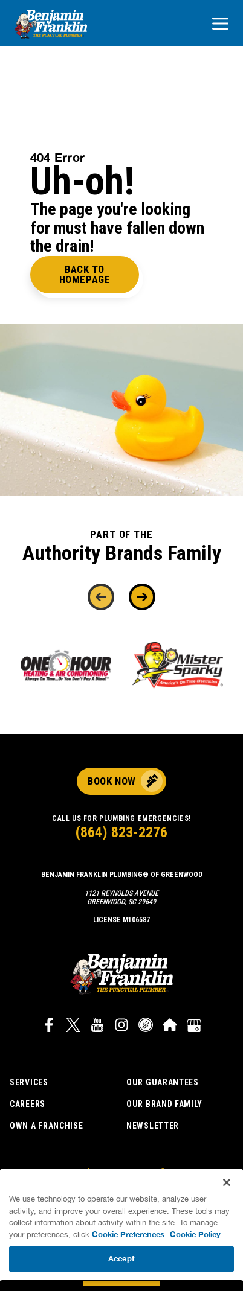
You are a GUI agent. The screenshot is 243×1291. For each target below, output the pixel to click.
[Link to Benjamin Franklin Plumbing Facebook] (49, 1027)
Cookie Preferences (128, 1234)
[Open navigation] (220, 24)
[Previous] (101, 597)
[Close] (226, 1182)
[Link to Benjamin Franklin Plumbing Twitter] (73, 1027)
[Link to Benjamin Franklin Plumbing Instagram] (121, 1027)
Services (29, 1082)
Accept (121, 1258)
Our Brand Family (164, 1104)
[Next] (142, 597)
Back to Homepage (84, 274)
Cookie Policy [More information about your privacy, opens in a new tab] (195, 1234)
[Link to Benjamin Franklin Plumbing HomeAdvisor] (170, 1027)
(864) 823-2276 (121, 832)
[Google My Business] (194, 1027)
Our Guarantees (162, 1082)
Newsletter (152, 1125)
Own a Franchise (46, 1125)
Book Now (111, 781)
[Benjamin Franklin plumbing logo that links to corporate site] (51, 25)
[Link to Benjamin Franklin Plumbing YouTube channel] (97, 1027)
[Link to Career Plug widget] (145, 1027)
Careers (27, 1104)
